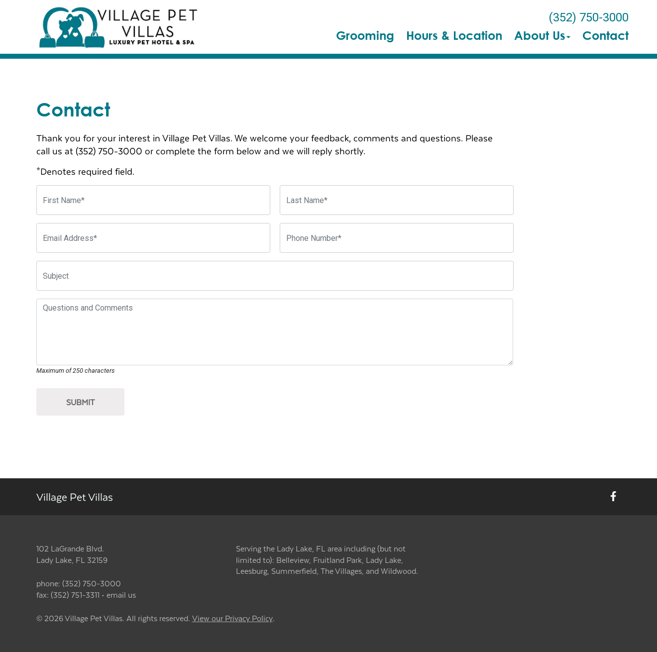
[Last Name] (397, 200)
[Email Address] (153, 238)
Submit (80, 402)
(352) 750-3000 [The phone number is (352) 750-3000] (588, 17)
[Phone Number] (397, 238)
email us (121, 594)
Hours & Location (454, 35)
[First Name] (153, 200)
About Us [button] (542, 35)
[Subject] (275, 276)
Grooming (365, 35)
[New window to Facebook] (613, 497)
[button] (119, 27)
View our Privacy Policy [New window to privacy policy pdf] (232, 618)
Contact (605, 35)
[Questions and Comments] (275, 332)
